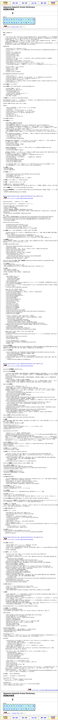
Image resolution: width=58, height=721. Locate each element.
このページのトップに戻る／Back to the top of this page (20, 198)
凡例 (17, 27)
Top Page (13, 27)
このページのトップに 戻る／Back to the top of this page (44, 690)
